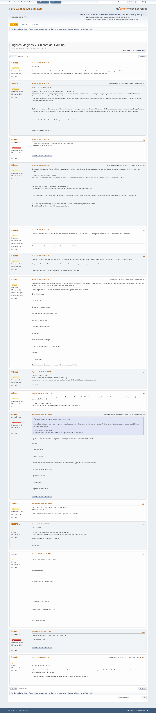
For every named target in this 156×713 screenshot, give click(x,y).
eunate (14, 140)
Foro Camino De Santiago (25, 8)
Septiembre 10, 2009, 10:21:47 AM (42, 393)
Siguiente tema (139, 50)
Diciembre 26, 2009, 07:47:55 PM (41, 554)
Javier (14, 554)
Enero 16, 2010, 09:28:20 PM (40, 657)
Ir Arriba (13, 688)
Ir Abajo (13, 56)
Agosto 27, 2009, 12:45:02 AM (41, 83)
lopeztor (15, 657)
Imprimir (143, 56)
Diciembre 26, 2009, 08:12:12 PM (41, 631)
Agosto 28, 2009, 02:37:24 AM (41, 255)
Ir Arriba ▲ (145, 710)
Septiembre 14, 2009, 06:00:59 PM (42, 503)
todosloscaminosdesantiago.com (42, 155)
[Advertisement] (50, 36)
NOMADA (15, 524)
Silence (14, 63)
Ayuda (127, 710)
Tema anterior (127, 50)
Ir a (117, 697)
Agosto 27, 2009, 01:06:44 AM (41, 165)
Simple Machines (24, 710)
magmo (14, 230)
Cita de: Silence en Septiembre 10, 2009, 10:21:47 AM (52, 419)
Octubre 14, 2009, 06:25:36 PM (41, 524)
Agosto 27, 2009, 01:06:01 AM (41, 139)
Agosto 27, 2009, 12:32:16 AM (41, 62)
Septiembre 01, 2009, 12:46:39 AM (42, 372)
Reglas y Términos (136, 710)
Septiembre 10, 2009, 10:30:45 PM (42, 414)
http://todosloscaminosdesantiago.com (112, 15)
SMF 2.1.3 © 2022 (13, 710)
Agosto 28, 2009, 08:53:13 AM (41, 279)
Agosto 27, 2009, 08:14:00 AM (41, 230)
